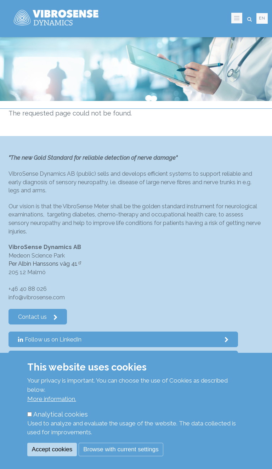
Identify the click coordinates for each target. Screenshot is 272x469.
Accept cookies (52, 449)
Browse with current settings (121, 449)
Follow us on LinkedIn (123, 339)
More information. (51, 398)
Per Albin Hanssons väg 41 (43, 263)
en (262, 18)
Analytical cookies (60, 414)
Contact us (38, 316)
